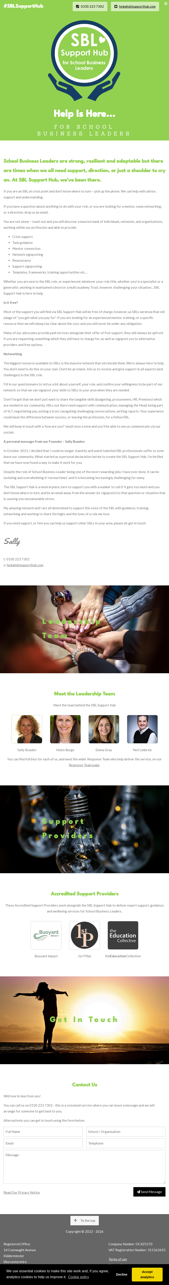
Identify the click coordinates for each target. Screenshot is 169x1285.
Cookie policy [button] (78, 1277)
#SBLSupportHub (23, 6)
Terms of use (117, 1259)
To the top (84, 1220)
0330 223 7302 (90, 6)
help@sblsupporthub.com (137, 6)
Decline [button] (121, 1274)
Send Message (149, 1192)
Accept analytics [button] (147, 1274)
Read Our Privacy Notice (22, 1192)
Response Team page (84, 765)
